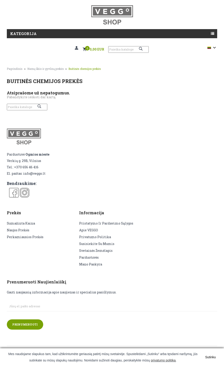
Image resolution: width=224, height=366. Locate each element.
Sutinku (210, 357)
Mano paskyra (90, 264)
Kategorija (23, 33)
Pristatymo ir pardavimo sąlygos (106, 223)
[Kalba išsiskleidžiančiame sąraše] (212, 47)
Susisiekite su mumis (96, 244)
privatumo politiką (163, 360)
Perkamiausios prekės (25, 237)
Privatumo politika (95, 237)
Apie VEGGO (88, 230)
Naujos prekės (18, 230)
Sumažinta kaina (21, 223)
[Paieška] (128, 49)
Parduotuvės (89, 257)
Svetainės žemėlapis (96, 250)
